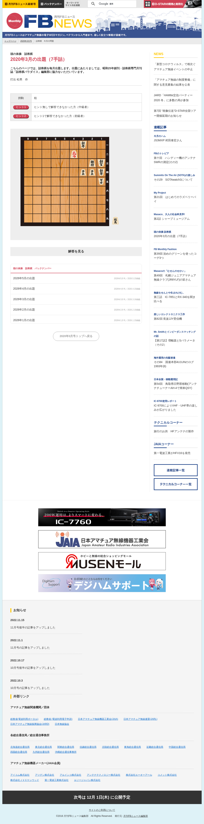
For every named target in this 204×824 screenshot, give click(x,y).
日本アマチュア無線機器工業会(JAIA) (98, 719)
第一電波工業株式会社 (57, 780)
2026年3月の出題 (24, 299)
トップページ (10, 41)
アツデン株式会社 (44, 775)
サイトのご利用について (102, 810)
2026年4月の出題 (24, 288)
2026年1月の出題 (24, 320)
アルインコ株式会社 (70, 775)
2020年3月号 (26, 41)
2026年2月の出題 (24, 309)
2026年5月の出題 (24, 278)
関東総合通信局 (65, 747)
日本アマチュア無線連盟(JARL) (140, 719)
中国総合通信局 (177, 747)
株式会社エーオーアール (139, 775)
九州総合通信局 (41, 752)
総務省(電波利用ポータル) (24, 719)
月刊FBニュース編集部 (135, 816)
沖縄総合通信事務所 (65, 752)
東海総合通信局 (132, 747)
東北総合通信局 (43, 747)
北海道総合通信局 (19, 747)
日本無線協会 (62, 724)
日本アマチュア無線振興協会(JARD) (29, 724)
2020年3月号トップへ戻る (76, 336)
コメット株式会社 (167, 775)
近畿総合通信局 (154, 747)
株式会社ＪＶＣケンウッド (24, 780)
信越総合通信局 (88, 747)
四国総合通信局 (18, 752)
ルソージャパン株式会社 (87, 780)
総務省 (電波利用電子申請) (58, 719)
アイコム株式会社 (19, 775)
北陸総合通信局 (110, 747)
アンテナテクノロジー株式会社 (103, 775)
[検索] (111, 4)
